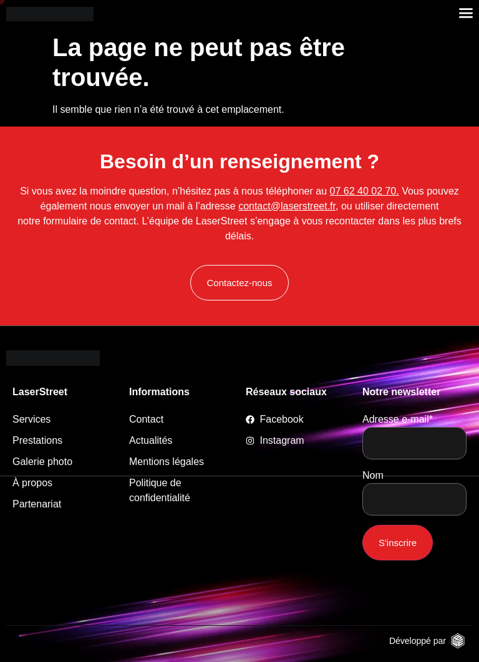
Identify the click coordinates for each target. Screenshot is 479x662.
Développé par (417, 641)
